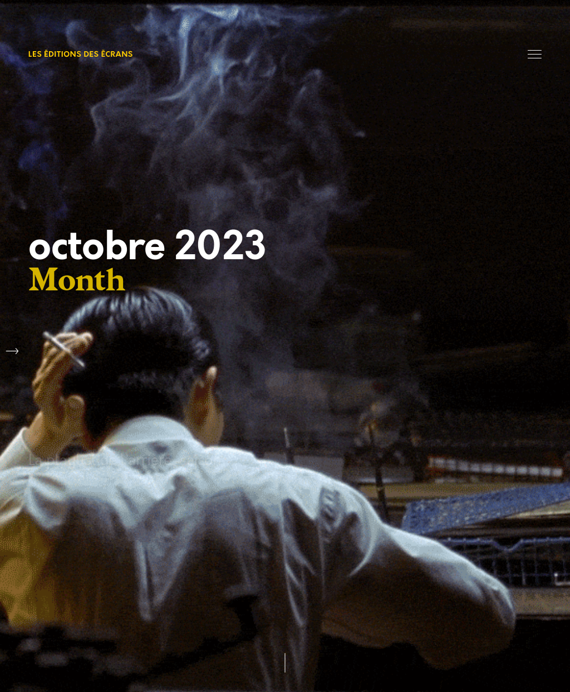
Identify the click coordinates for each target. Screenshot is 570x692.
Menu (535, 54)
